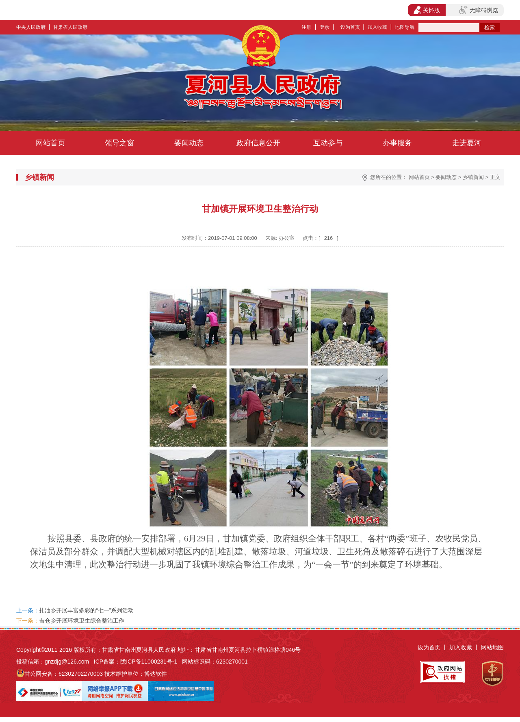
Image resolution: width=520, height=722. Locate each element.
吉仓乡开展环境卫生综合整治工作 (81, 620)
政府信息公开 (258, 143)
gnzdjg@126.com (67, 661)
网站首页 (50, 143)
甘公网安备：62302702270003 (63, 673)
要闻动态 (189, 143)
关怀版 (427, 10)
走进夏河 (466, 143)
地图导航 (404, 27)
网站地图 (492, 647)
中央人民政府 (31, 27)
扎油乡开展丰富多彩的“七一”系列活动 (86, 610)
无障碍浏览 (478, 10)
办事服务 (397, 143)
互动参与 (327, 143)
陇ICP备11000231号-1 (148, 661)
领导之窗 (119, 143)
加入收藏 (377, 27)
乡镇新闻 (473, 177)
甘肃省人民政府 (70, 27)
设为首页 (350, 27)
